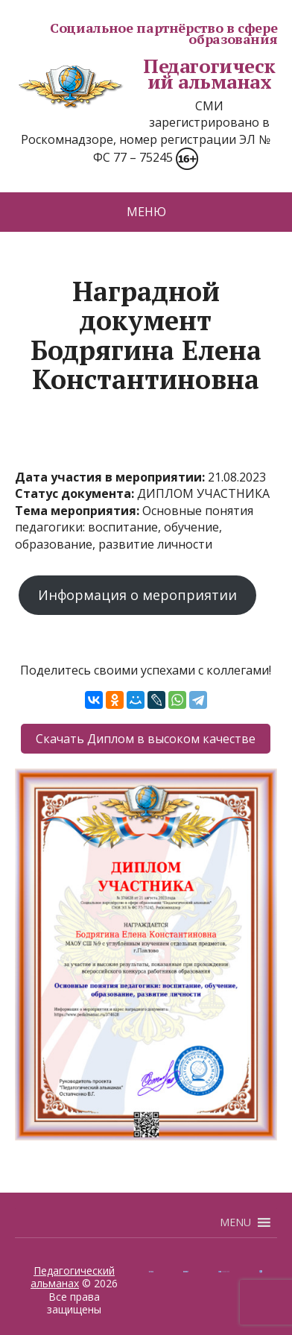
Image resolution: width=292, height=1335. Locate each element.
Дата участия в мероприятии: (111, 477)
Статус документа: (76, 493)
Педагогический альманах (145, 74)
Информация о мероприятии (137, 595)
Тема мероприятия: (78, 510)
